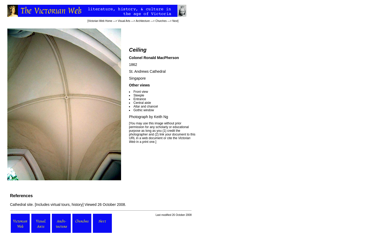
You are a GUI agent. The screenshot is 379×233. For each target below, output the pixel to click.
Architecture (143, 21)
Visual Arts (124, 21)
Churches (161, 21)
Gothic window (143, 110)
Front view (140, 92)
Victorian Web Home (100, 21)
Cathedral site (21, 204)
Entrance (139, 99)
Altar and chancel (145, 106)
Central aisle (142, 103)
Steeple (138, 95)
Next (175, 21)
